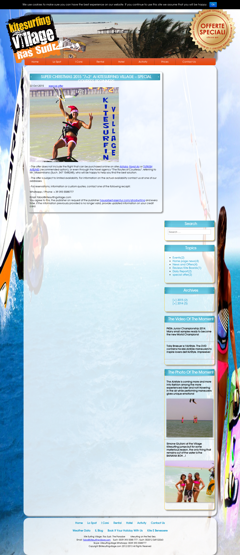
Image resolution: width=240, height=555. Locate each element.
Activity (143, 61)
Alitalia (124, 166)
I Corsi (78, 61)
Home (35, 61)
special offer (56, 85)
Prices (164, 61)
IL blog (99, 530)
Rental (100, 61)
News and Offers (185, 264)
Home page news (186, 261)
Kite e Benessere (157, 530)
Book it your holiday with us (125, 530)
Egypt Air (134, 166)
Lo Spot (57, 61)
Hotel (121, 61)
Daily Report (182, 271)
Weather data (81, 530)
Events (178, 257)
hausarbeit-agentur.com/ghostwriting (122, 200)
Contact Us (189, 61)
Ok (213, 4)
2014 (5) (182, 303)
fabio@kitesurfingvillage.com (97, 540)
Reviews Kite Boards (187, 268)
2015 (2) (182, 300)
